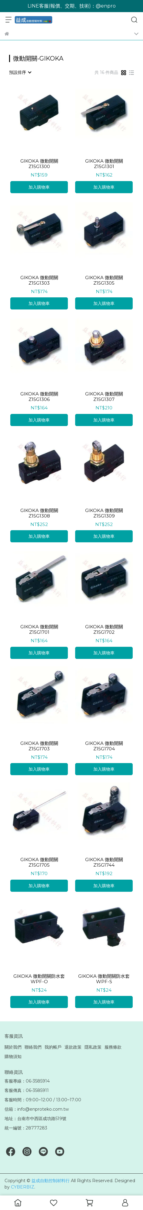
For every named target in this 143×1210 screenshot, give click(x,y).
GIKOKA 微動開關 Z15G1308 (39, 513)
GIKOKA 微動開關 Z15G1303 (39, 280)
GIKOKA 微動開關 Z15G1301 (104, 163)
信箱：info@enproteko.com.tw (37, 1109)
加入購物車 (39, 187)
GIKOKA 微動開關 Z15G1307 (104, 396)
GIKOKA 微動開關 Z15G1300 (39, 163)
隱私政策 (93, 1047)
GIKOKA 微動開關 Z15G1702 (104, 629)
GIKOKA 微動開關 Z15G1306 (39, 396)
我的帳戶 (53, 1047)
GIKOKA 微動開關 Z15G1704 (104, 746)
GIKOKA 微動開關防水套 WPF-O (39, 979)
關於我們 (13, 1047)
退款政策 (73, 1047)
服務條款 (113, 1047)
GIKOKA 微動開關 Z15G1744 (104, 862)
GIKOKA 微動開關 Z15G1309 (104, 513)
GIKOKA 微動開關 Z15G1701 (39, 629)
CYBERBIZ (22, 1187)
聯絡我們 (33, 1047)
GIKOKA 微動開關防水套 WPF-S (104, 979)
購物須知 (13, 1056)
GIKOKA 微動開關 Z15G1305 (104, 280)
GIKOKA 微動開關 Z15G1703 (39, 746)
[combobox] (20, 72)
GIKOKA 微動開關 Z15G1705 (39, 862)
